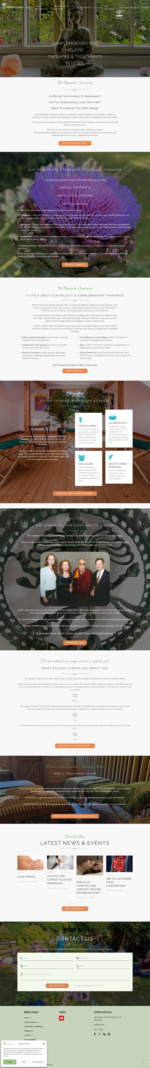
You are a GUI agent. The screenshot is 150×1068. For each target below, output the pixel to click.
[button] (44, 1044)
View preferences (38, 1062)
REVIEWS (129, 8)
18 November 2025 (22, 881)
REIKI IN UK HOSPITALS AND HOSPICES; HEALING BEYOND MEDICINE (89, 887)
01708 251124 (99, 1025)
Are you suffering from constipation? (118, 882)
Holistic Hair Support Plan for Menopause (59, 880)
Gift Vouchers (109, 7)
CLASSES (98, 8)
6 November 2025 (81, 897)
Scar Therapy (26, 876)
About (30, 8)
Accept (10, 1062)
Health (20, 873)
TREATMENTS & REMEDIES (66, 7)
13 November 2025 (52, 888)
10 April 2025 (110, 890)
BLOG (136, 8)
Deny (24, 1062)
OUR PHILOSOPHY (43, 7)
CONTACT (144, 8)
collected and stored (99, 985)
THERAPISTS (86, 8)
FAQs (121, 8)
